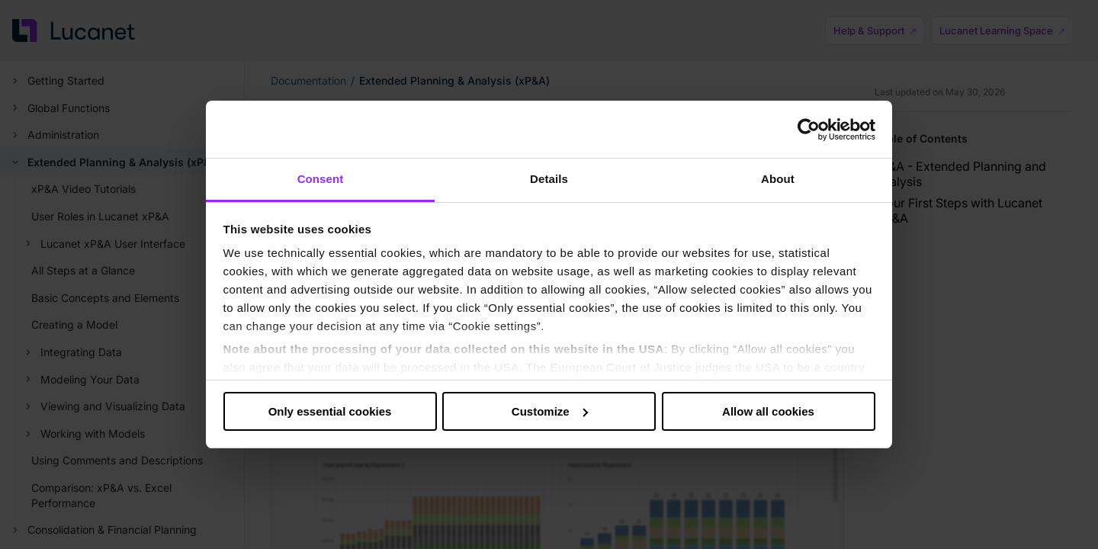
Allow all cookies (768, 411)
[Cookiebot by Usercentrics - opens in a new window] (808, 129)
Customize (550, 411)
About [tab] (778, 178)
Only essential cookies (330, 411)
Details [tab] (549, 178)
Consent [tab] (320, 178)
